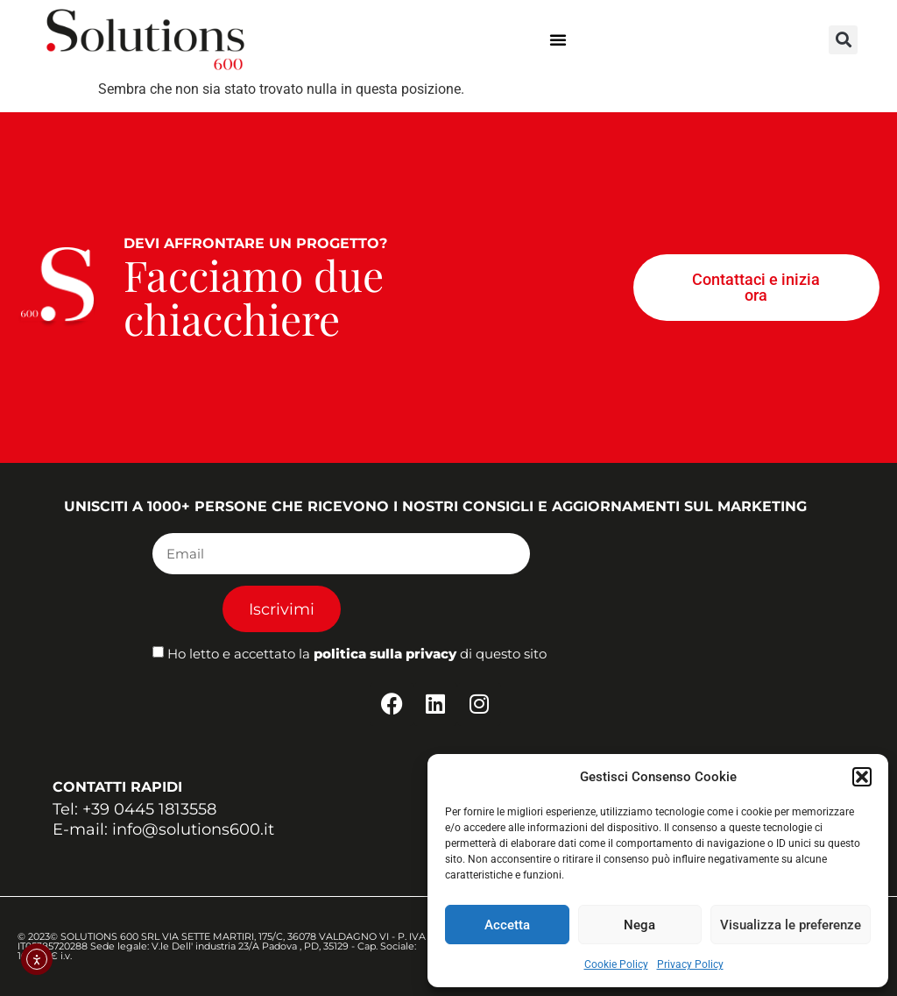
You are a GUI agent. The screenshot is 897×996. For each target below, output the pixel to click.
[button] (862, 777)
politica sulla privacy (385, 654)
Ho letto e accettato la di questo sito (357, 654)
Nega (639, 925)
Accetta (507, 925)
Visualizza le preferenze (790, 925)
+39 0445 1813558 (149, 809)
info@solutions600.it (193, 829)
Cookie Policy (616, 964)
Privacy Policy (690, 964)
